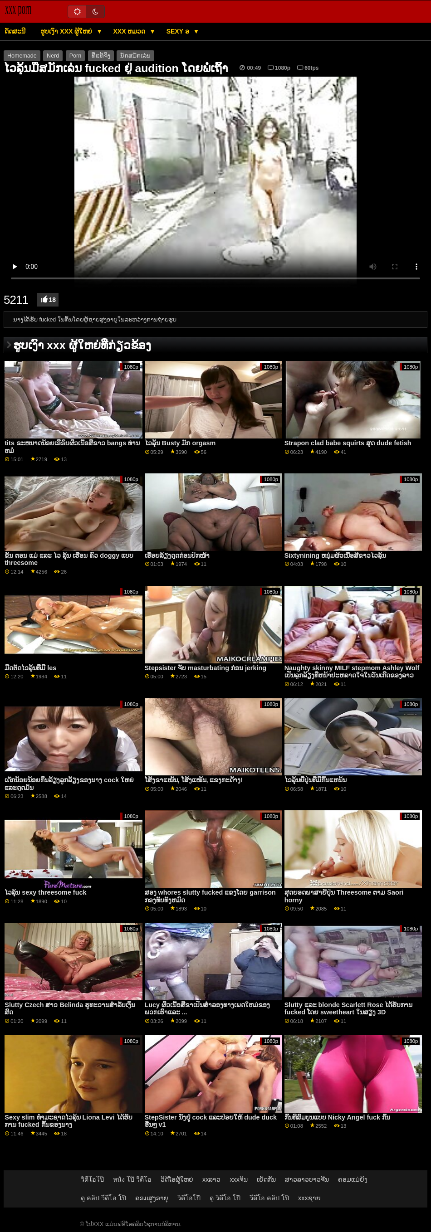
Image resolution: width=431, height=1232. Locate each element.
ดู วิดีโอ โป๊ (225, 1198)
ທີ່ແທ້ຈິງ (101, 56)
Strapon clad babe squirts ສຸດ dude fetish (347, 443)
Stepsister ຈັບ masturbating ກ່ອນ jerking (205, 668)
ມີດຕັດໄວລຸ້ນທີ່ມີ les (30, 668)
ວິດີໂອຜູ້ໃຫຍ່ (177, 1179)
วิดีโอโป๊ (92, 1179)
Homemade (22, 56)
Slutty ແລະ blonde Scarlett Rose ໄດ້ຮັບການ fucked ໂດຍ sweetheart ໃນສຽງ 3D (348, 1008)
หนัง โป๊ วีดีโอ (132, 1179)
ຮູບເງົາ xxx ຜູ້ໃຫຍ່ (67, 31)
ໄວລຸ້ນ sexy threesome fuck (45, 892)
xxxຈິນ (239, 1179)
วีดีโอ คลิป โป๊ (269, 1198)
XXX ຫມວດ (130, 31)
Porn (75, 56)
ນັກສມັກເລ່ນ (135, 56)
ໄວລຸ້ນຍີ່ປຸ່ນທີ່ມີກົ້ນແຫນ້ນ (315, 780)
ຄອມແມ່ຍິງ (352, 1179)
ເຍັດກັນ (266, 1179)
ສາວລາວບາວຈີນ (307, 1179)
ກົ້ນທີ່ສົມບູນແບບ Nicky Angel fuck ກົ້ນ (337, 1117)
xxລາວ (211, 1179)
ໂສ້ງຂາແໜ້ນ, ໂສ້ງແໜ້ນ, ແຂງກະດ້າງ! (194, 780)
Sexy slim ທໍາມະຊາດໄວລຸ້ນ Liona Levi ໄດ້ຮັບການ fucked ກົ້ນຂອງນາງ (68, 1121)
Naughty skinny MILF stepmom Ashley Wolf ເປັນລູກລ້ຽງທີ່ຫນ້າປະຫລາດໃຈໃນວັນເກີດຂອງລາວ (352, 671)
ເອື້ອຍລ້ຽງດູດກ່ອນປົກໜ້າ (177, 555)
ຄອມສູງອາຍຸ (151, 1198)
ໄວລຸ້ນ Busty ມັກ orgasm (180, 443)
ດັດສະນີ (15, 31)
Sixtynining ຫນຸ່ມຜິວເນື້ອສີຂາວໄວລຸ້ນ (335, 555)
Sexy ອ (179, 31)
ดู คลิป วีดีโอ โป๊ (103, 1198)
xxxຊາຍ (309, 1198)
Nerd (53, 56)
